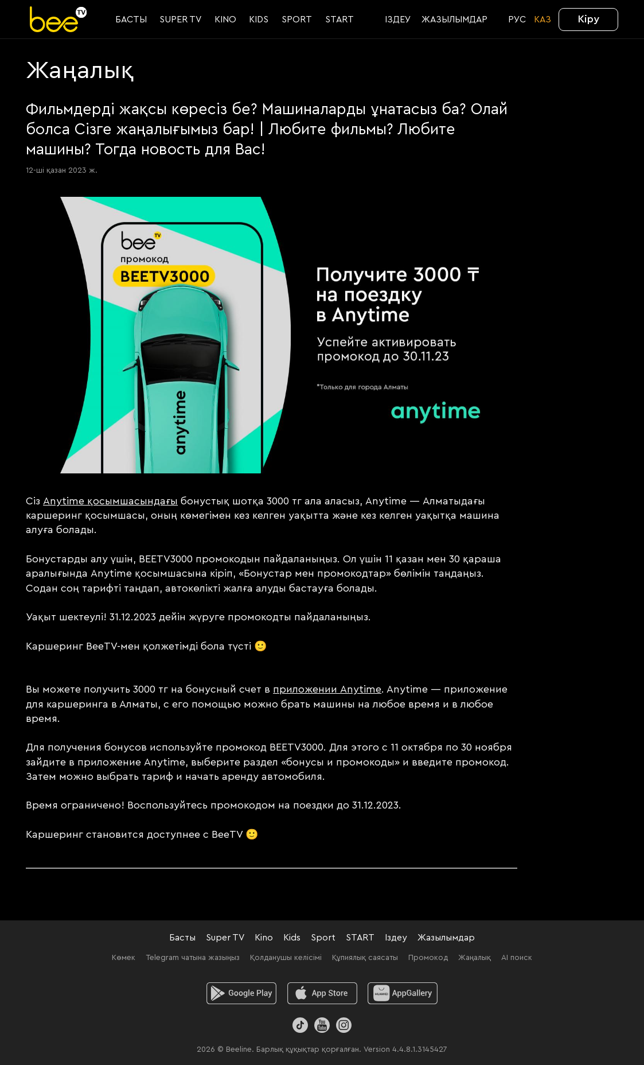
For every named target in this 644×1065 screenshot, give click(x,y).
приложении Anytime (327, 689)
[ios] (322, 993)
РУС (517, 19)
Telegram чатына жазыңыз (193, 958)
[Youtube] (322, 1025)
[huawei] (403, 993)
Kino (264, 937)
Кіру (588, 19)
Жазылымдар (446, 937)
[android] (241, 993)
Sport (323, 937)
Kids (291, 937)
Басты (182, 937)
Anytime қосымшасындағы (110, 501)
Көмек (123, 958)
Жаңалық (474, 958)
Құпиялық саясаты (365, 958)
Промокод (428, 958)
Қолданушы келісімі (286, 958)
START (360, 937)
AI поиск (516, 958)
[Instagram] (344, 1025)
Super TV (225, 937)
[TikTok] (300, 1025)
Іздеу (396, 937)
